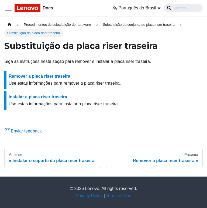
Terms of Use (118, 195)
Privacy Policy (89, 195)
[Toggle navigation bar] (8, 8)
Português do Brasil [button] (134, 8)
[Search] (183, 8)
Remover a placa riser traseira (39, 76)
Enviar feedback (23, 131)
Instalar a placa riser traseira (38, 97)
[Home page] (9, 24)
